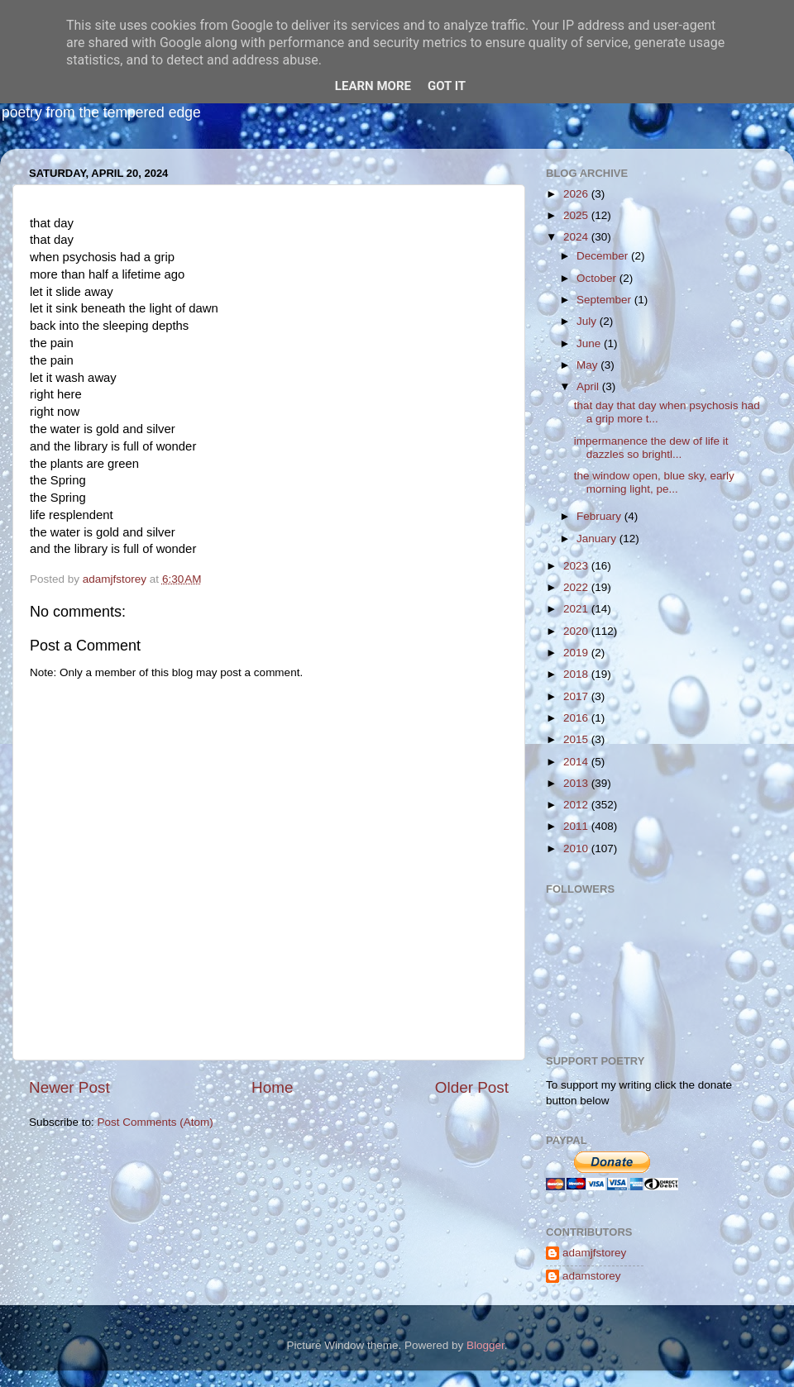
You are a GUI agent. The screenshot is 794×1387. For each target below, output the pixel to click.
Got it (447, 86)
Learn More (373, 86)
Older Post (472, 1087)
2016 (577, 718)
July (588, 321)
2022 (577, 587)
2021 (577, 609)
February (600, 516)
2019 (577, 652)
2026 (577, 194)
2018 (577, 674)
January (597, 538)
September (605, 299)
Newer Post (69, 1087)
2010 (577, 848)
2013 (577, 783)
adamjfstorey (594, 1252)
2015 (577, 739)
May (588, 365)
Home (272, 1087)
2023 (577, 566)
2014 (577, 761)
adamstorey (591, 1276)
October (597, 278)
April (589, 386)
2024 (577, 237)
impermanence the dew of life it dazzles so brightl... (651, 447)
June (590, 343)
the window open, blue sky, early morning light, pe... (654, 482)
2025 (577, 215)
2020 (577, 631)
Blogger (485, 1345)
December (603, 256)
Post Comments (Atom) (155, 1122)
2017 (577, 696)
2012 (577, 804)
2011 (577, 826)
